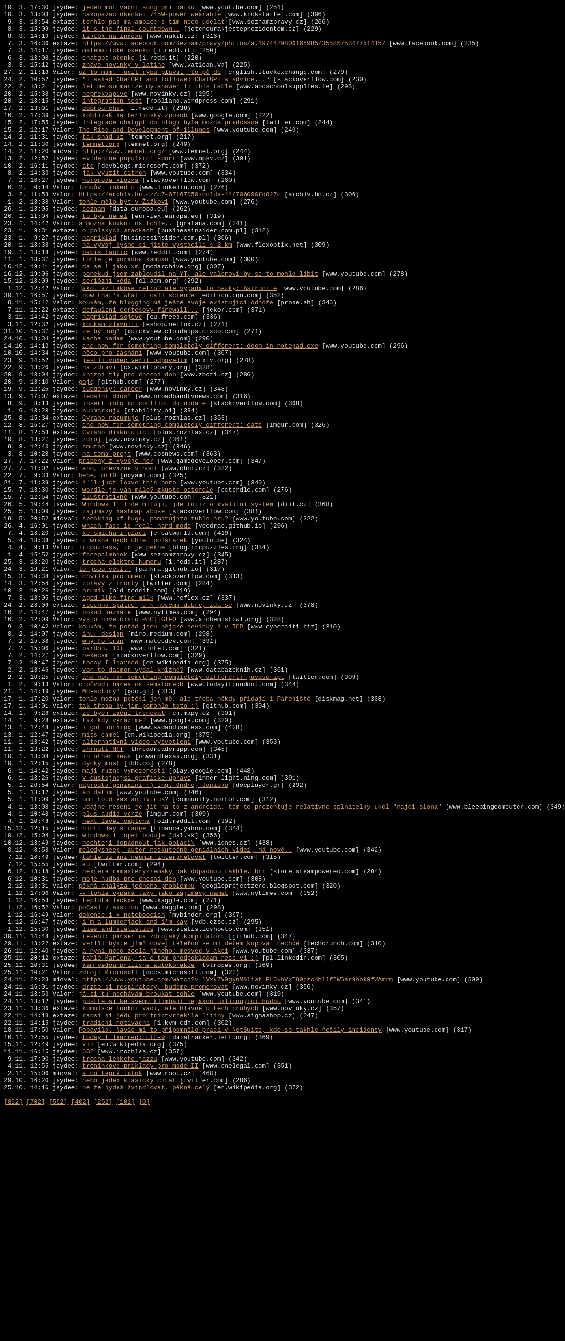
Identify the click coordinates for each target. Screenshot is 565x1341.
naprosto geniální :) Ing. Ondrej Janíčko (153, 941)
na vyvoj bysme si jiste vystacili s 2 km (157, 293)
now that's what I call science (138, 354)
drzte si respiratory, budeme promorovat (155, 1183)
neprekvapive (105, 112)
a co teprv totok (112, 1287)
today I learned (110, 794)
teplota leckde (108, 1079)
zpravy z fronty (110, 699)
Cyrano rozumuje (110, 500)
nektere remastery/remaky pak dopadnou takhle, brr (174, 1045)
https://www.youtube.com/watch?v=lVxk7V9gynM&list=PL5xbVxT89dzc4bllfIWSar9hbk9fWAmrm (237, 1175)
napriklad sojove (112, 379)
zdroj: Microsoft (109, 1166)
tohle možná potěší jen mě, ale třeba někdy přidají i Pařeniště (195, 838)
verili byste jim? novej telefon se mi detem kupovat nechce (190, 1131)
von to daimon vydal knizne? (133, 803)
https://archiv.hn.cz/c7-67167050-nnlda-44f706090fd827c (180, 233)
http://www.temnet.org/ (123, 181)
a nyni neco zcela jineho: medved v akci (155, 1140)
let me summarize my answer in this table (157, 103)
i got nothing (106, 872)
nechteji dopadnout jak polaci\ (138, 1010)
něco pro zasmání (112, 423)
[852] (13, 1321)
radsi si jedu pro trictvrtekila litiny (153, 1218)
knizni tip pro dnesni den (129, 449)
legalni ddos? (106, 475)
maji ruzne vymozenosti (123, 924)
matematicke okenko (116, 60)
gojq (86, 457)
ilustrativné (105, 596)
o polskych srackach (117, 276)
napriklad (99, 284)
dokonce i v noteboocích (122, 1097)
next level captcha (116, 984)
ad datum (97, 950)
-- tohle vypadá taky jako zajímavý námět (153, 1071)
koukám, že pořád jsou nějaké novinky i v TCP (161, 751)
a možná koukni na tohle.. (125, 267)
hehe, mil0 (97, 570)
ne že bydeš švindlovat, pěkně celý (146, 1304)
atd (88, 198)
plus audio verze (112, 976)
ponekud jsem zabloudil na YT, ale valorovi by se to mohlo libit (200, 328)
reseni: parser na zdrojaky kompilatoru (153, 1123)
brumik (93, 708)
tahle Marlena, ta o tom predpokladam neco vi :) (170, 1149)
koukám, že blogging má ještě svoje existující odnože (176, 362)
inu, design (103, 760)
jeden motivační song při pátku (138, 8)
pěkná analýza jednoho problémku (137, 1062)
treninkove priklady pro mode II (140, 1278)
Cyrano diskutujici (116, 518)
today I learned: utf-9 (123, 1244)
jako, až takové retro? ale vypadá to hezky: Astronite (178, 345)
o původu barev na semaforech (131, 820)
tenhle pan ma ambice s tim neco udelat (153, 25)
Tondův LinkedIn (107, 224)
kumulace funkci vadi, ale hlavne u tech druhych (170, 1209)
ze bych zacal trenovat (123, 855)
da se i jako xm (110, 319)
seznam (93, 250)
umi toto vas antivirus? (125, 958)
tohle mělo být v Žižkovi (123, 241)
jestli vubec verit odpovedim (134, 431)
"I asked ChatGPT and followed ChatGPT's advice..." (176, 94)
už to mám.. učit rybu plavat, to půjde (150, 86)
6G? (88, 1261)
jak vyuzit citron (114, 207)
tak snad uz (103, 163)
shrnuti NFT (103, 898)
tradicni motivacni (116, 1226)
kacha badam (103, 405)
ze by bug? (101, 397)
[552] (58, 1321)
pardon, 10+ (103, 777)
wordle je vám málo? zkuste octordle (147, 587)
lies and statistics (117, 1114)
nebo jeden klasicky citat (129, 1296)
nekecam (95, 786)
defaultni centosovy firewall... (140, 371)
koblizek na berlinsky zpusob (134, 137)
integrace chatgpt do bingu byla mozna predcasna (170, 146)
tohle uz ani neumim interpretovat (144, 1028)
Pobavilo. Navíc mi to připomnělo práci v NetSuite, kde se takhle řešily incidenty (230, 1235)
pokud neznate (106, 734)
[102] (125, 1321)
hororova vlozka (110, 215)
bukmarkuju (101, 492)
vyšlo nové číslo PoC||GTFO (127, 742)
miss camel (101, 881)
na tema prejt (106, 544)
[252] (103, 1321)
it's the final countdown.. (131, 34)
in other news (106, 907)
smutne (93, 535)
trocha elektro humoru (121, 673)
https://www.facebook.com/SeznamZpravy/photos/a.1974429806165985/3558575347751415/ (234, 51)
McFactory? (101, 829)
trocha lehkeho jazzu (119, 1270)
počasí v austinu (109, 1088)
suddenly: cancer (112, 466)
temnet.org (101, 172)
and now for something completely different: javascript (183, 812)
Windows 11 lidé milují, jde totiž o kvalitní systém (177, 604)
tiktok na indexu (112, 42)
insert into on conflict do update (144, 483)
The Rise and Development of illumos (144, 155)
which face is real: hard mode (136, 630)
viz (88, 1252)
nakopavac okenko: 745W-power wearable (151, 16)
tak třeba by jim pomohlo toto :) (139, 846)
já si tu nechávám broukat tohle (137, 1192)
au (86, 1036)
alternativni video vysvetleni (136, 889)
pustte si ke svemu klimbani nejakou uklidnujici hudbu (181, 1200)
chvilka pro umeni (114, 691)
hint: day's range (114, 993)
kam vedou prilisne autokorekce (138, 1157)
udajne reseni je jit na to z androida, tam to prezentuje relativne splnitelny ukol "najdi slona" (262, 967)
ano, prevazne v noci (119, 561)
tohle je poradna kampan (125, 310)
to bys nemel (105, 258)
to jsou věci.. (105, 682)
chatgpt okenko (108, 68)
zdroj (91, 526)
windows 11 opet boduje (123, 1002)
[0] (144, 1321)
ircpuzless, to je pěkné (122, 656)
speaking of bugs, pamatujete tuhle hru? (155, 621)
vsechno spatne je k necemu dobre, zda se (157, 725)
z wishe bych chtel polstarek (134, 647)
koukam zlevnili (110, 388)
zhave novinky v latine (123, 77)
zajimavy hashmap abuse (123, 613)
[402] (80, 1321)
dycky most (101, 915)
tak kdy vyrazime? (114, 863)
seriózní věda (106, 336)
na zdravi (99, 440)
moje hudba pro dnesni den (129, 1054)
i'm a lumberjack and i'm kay (134, 1105)
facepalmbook (105, 665)
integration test (112, 120)
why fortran (103, 768)
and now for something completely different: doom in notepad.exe (200, 414)
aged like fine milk (117, 717)
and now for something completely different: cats (172, 509)
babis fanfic (105, 302)
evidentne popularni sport (129, 189)
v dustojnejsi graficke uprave (136, 933)
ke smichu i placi (114, 639)
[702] (35, 1321)
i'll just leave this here (129, 578)
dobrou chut (103, 129)
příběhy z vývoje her (116, 552)
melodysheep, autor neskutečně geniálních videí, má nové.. (185, 1019)
